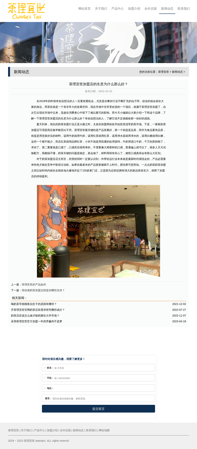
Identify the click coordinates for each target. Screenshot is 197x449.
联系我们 (184, 8)
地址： (50, 388)
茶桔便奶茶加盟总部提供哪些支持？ (43, 288)
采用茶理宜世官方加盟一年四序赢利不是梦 (36, 320)
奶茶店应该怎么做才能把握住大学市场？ (35, 314)
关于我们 (101, 8)
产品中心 (117, 8)
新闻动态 (167, 8)
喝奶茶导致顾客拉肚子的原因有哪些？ (34, 302)
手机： (50, 378)
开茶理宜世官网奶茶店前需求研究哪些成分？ (38, 308)
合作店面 (150, 8)
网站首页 (84, 8)
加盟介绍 (134, 8)
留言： (48, 398)
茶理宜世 (163, 70)
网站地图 (104, 430)
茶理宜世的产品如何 (34, 283)
